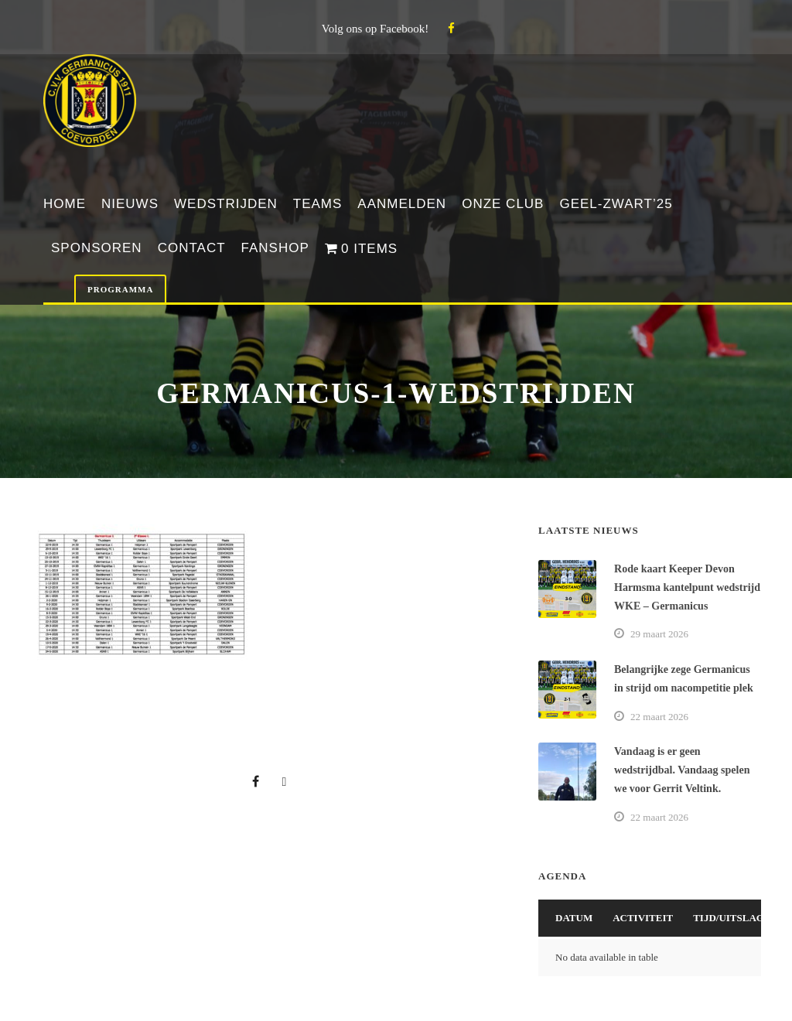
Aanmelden (401, 203)
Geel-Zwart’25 (615, 203)
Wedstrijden (226, 203)
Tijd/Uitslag (728, 918)
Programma (120, 289)
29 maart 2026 (659, 634)
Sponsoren (96, 248)
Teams (318, 203)
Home (64, 203)
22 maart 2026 (659, 716)
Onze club (503, 203)
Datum (573, 918)
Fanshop (275, 248)
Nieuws (130, 203)
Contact (192, 248)
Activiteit (643, 918)
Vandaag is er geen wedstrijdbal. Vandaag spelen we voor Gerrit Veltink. (681, 770)
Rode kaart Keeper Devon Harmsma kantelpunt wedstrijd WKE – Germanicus (687, 587)
